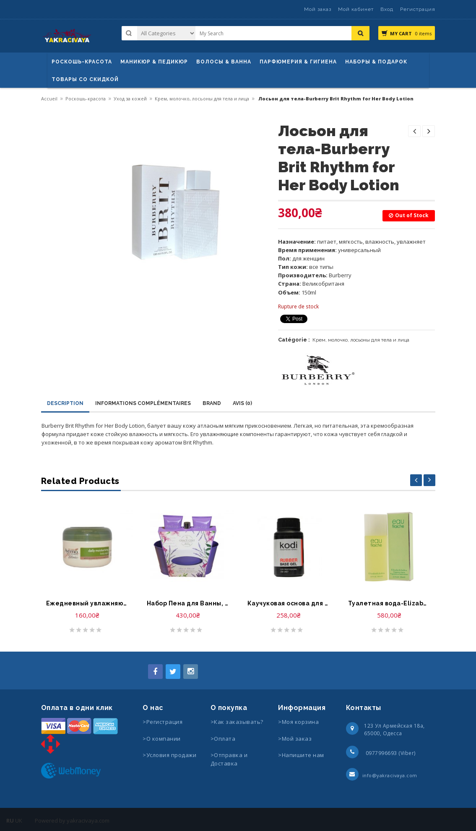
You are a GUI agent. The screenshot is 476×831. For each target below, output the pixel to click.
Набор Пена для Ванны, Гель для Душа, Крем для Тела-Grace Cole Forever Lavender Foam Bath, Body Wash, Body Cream (188, 603)
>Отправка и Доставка (229, 759)
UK (18, 820)
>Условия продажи (170, 755)
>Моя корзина (298, 722)
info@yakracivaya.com (389, 775)
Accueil (49, 98)
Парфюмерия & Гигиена (298, 62)
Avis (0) (242, 403)
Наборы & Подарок (376, 62)
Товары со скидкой (85, 79)
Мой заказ (317, 9)
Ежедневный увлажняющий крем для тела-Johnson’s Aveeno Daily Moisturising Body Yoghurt (87, 603)
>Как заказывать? (237, 722)
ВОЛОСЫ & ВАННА (223, 62)
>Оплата (223, 738)
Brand (212, 403)
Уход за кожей (130, 98)
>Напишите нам (301, 755)
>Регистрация (162, 722)
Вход (386, 9)
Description (65, 403)
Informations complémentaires (143, 403)
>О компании (162, 738)
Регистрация (417, 9)
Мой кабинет (356, 9)
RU (10, 820)
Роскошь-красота (82, 62)
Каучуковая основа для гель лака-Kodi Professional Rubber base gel (288, 603)
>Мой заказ (295, 738)
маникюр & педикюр (154, 62)
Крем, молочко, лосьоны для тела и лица (202, 98)
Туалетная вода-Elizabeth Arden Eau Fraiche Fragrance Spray (389, 603)
